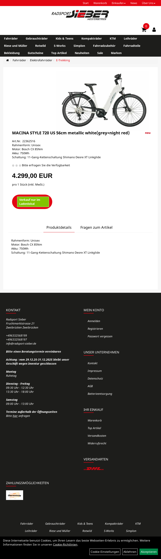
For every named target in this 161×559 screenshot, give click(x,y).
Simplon (79, 46)
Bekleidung (12, 53)
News (133, 3)
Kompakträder (91, 38)
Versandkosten (97, 436)
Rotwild (40, 46)
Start (86, 3)
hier (15, 416)
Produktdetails (59, 227)
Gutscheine (35, 53)
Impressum (95, 371)
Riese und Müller (15, 46)
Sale (100, 53)
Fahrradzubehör (104, 46)
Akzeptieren (149, 552)
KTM (113, 38)
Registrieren (95, 329)
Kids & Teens (64, 38)
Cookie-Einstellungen (105, 552)
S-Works (60, 46)
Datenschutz (95, 378)
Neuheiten (82, 53)
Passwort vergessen (100, 336)
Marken (116, 53)
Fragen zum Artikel (96, 227)
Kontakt (92, 363)
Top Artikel (59, 53)
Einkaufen (119, 3)
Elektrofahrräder (41, 60)
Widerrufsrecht (97, 443)
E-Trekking (63, 60)
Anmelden (94, 321)
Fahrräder (11, 38)
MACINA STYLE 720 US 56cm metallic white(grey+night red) (71, 133)
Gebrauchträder (37, 38)
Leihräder (130, 38)
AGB (90, 386)
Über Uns (148, 3)
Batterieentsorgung (100, 394)
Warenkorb (100, 3)
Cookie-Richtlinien (65, 544)
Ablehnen (129, 552)
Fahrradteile (131, 46)
